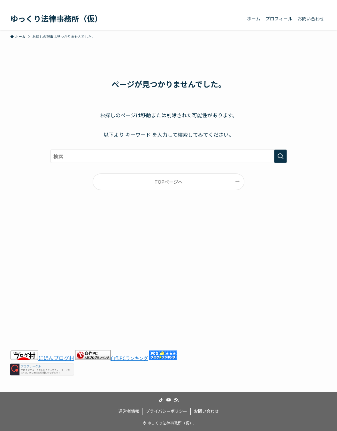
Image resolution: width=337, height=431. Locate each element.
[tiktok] (298, 3)
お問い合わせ (206, 411)
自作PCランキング (129, 358)
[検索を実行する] (280, 156)
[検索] (322, 3)
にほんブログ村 (42, 358)
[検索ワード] (168, 156)
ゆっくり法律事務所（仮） (56, 18)
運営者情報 (129, 411)
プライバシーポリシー (166, 411)
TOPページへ (168, 181)
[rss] (314, 3)
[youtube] (306, 3)
